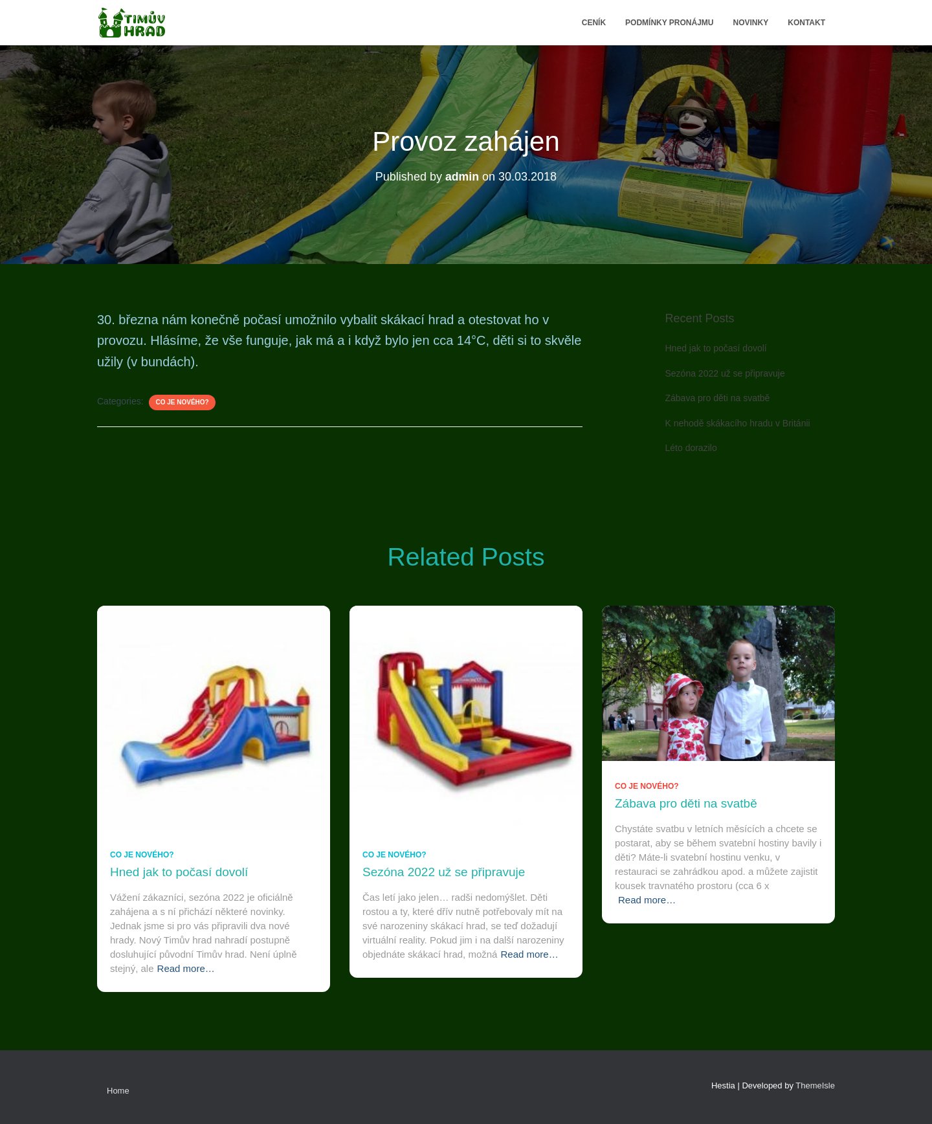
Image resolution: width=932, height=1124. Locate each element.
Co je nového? (181, 402)
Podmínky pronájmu (669, 22)
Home (118, 1091)
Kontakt (806, 22)
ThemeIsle (815, 1085)
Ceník (594, 22)
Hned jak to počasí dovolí (716, 348)
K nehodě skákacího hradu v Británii (737, 423)
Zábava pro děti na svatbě (717, 398)
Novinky (751, 22)
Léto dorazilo (691, 448)
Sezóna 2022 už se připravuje (725, 373)
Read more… (186, 968)
